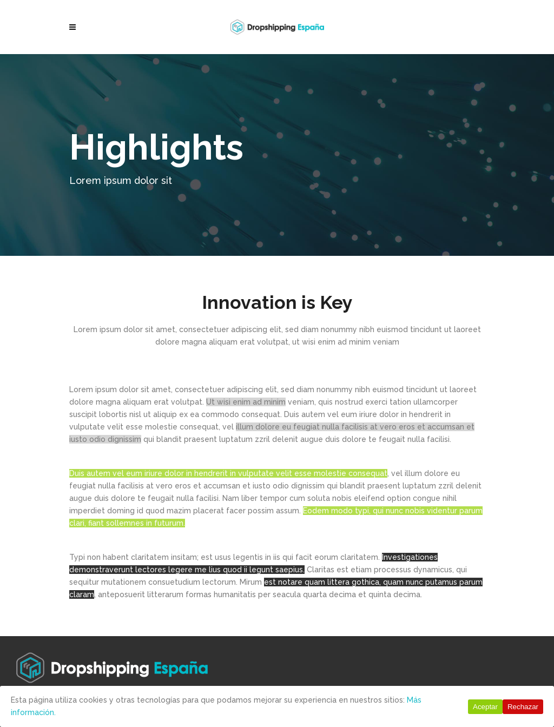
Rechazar (522, 707)
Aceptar (485, 707)
